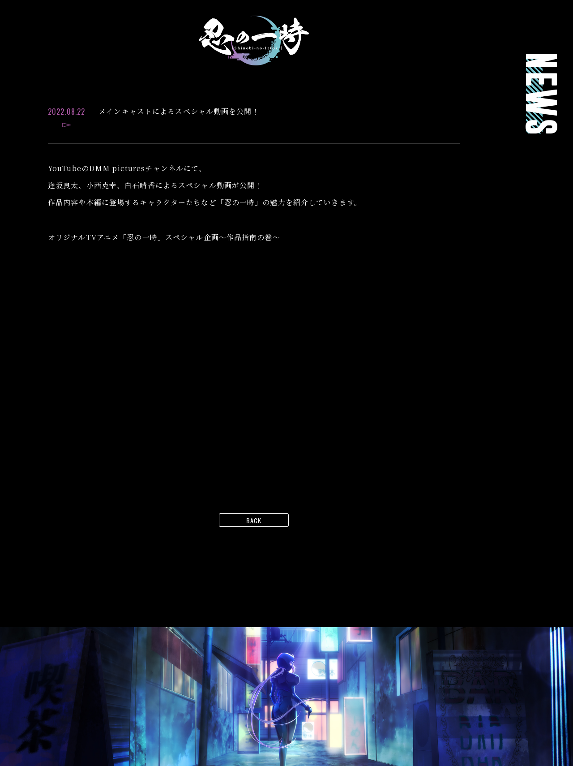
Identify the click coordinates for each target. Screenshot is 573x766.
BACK (253, 520)
